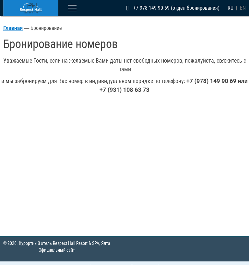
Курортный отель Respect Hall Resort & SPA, (64, 243)
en (243, 8)
